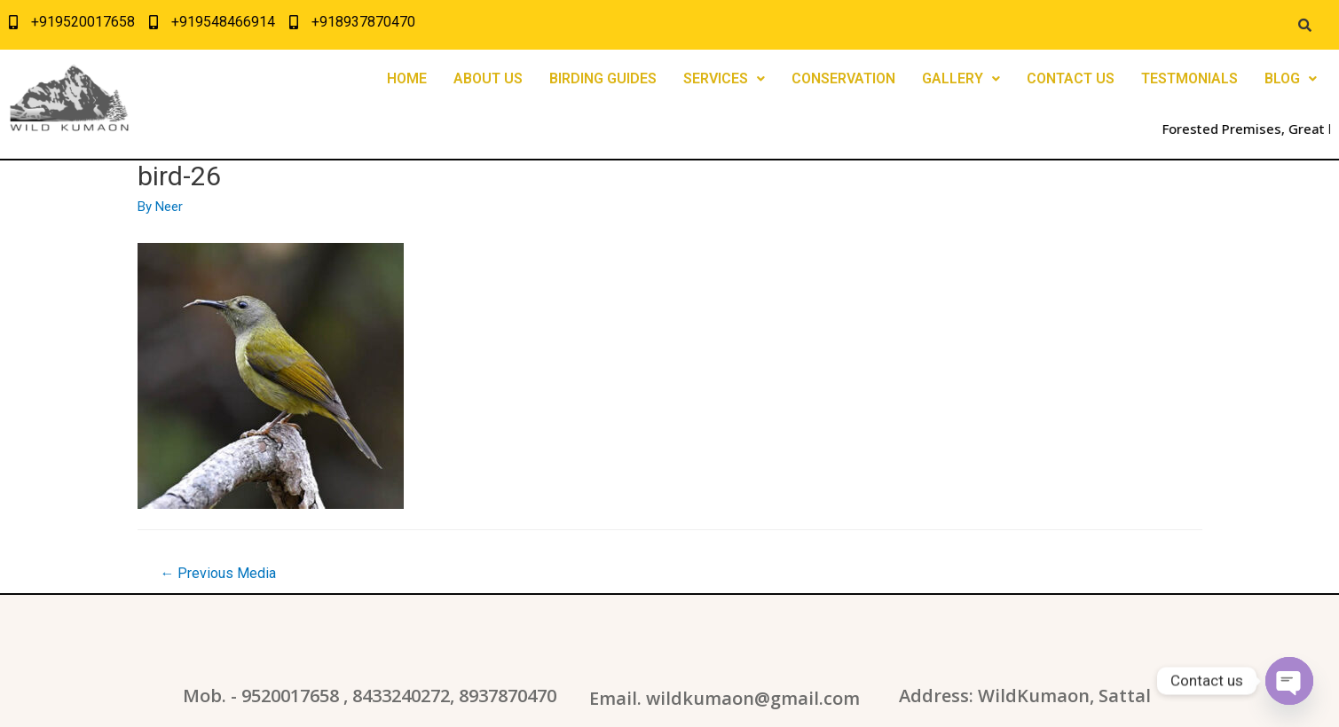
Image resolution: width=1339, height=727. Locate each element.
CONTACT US (1071, 78)
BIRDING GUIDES (603, 78)
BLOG (1290, 78)
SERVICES (724, 78)
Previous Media (218, 573)
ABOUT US (488, 78)
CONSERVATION (843, 78)
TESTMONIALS (1189, 78)
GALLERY (961, 78)
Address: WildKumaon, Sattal (1025, 695)
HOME (407, 78)
